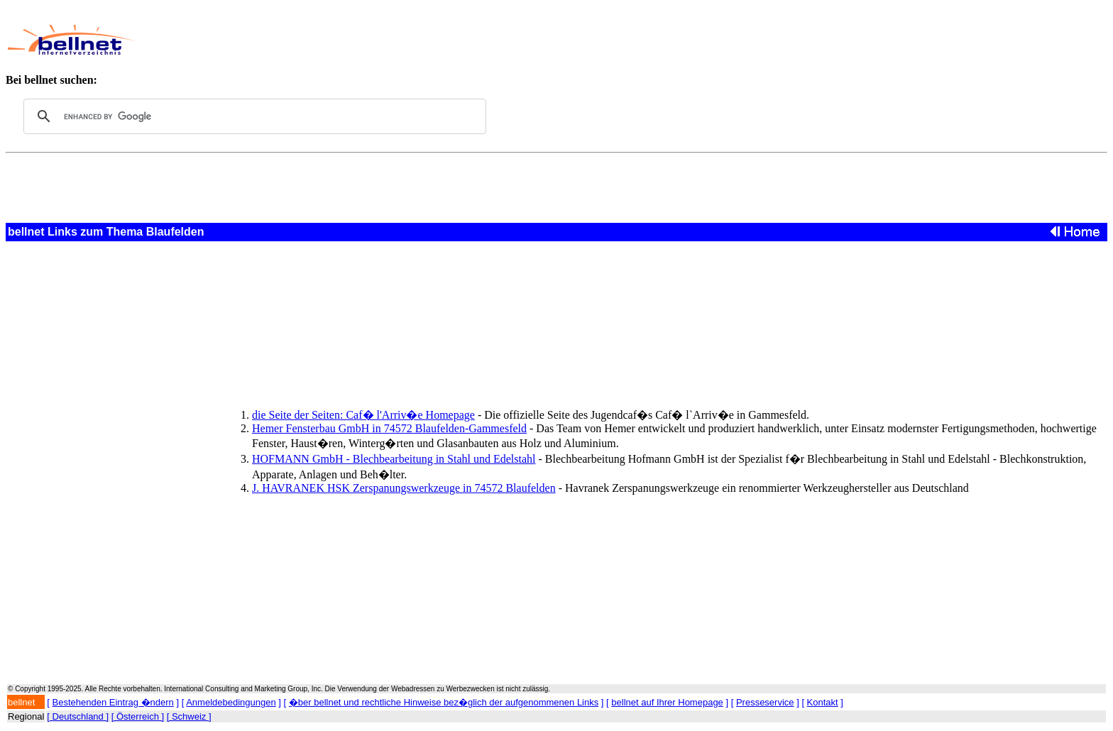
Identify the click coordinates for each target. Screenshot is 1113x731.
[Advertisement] (485, 40)
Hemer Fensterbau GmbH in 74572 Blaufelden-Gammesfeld (389, 428)
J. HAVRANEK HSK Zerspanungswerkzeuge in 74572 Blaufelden (404, 488)
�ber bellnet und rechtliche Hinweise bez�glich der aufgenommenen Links (443, 702)
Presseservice (765, 702)
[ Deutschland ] (78, 716)
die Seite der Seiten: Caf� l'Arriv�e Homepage (363, 415)
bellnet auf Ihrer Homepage (667, 702)
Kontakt (822, 702)
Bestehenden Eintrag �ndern (113, 702)
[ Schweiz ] (189, 716)
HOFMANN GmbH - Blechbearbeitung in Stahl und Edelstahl (394, 459)
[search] (253, 116)
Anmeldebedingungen (231, 702)
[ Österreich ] (137, 716)
